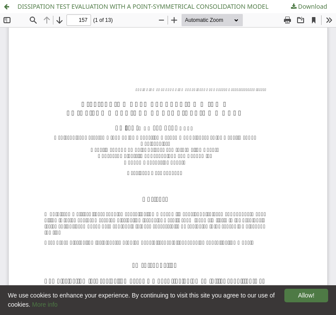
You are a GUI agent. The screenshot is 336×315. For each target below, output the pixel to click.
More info (44, 304)
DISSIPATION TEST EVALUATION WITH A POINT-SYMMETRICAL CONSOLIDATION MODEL (143, 6)
